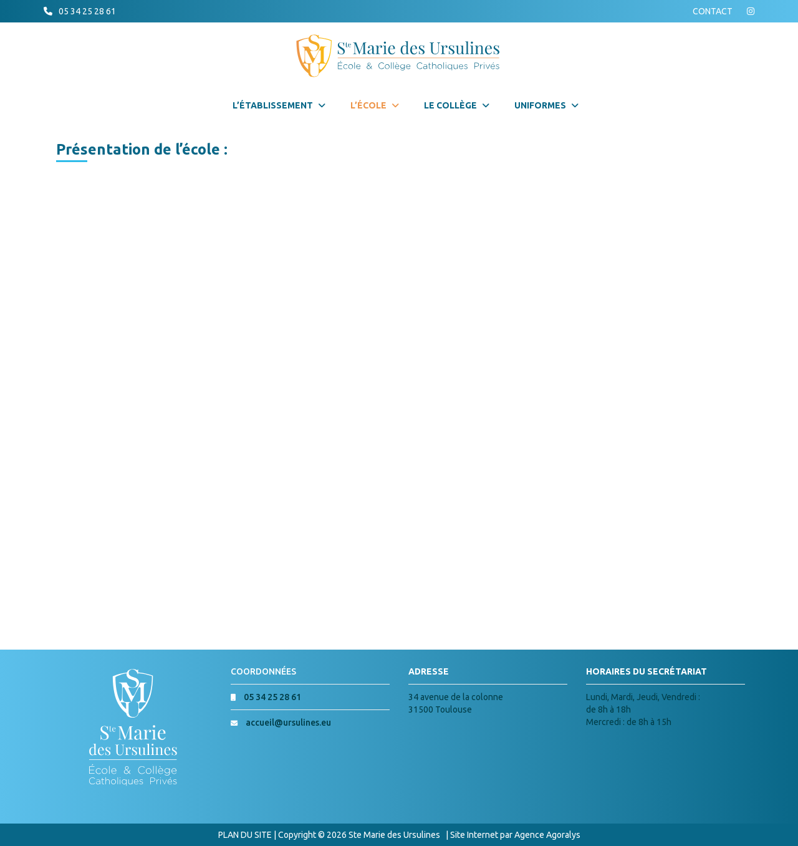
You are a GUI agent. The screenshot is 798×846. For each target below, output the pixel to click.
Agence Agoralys (547, 835)
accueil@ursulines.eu (288, 723)
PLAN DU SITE (245, 835)
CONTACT (713, 11)
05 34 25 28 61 (87, 11)
